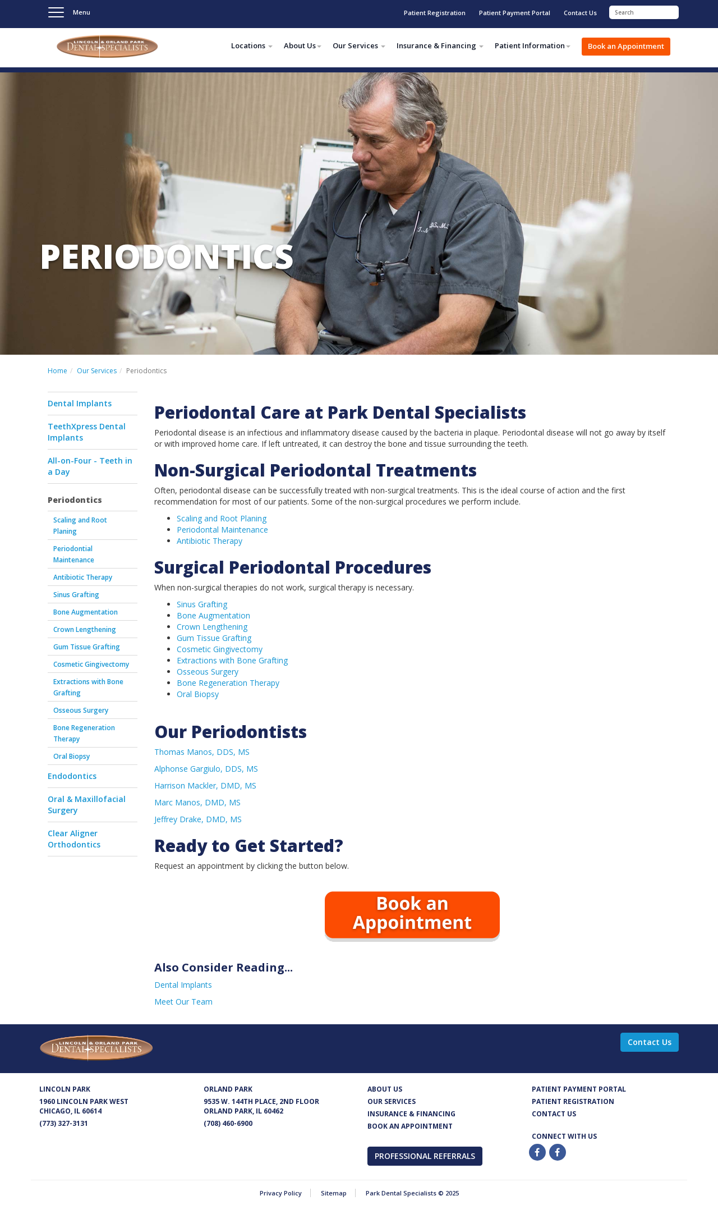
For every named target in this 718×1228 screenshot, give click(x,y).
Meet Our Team (183, 1001)
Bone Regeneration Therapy (84, 733)
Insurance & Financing (411, 1114)
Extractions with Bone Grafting (88, 687)
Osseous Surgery (80, 710)
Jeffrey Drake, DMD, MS (198, 819)
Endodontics (72, 776)
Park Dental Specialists (123, 48)
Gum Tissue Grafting (86, 647)
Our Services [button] (359, 45)
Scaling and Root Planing (80, 525)
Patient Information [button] (532, 45)
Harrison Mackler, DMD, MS (205, 785)
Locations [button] (252, 45)
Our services (391, 1101)
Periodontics (75, 499)
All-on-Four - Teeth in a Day (90, 466)
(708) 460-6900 (228, 1123)
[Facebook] (538, 1152)
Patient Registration (435, 12)
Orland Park (228, 1089)
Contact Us (580, 12)
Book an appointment (410, 1126)
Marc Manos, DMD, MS (197, 802)
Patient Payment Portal (514, 12)
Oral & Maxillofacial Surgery (87, 804)
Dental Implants (80, 403)
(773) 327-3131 (63, 1123)
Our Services (97, 370)
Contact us (554, 1114)
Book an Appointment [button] (626, 46)
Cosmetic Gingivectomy (91, 664)
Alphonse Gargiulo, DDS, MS (206, 768)
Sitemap (334, 1193)
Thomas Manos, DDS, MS (202, 751)
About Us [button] (302, 45)
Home (57, 370)
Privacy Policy (281, 1193)
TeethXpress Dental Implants (87, 432)
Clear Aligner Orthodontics (74, 839)
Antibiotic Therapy (82, 577)
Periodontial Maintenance (73, 554)
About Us (384, 1089)
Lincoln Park (64, 1089)
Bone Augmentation (85, 612)
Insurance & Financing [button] (440, 45)
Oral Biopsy (71, 756)
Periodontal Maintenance (222, 529)
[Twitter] (558, 1152)
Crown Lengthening (84, 629)
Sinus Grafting (76, 594)
